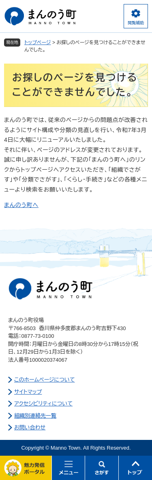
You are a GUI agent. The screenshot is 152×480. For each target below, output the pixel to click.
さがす (102, 468)
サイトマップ (28, 392)
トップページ (37, 42)
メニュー (69, 468)
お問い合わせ (29, 428)
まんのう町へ (21, 205)
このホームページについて (44, 380)
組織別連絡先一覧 (35, 416)
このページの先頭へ (135, 468)
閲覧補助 (136, 23)
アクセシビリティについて (43, 404)
